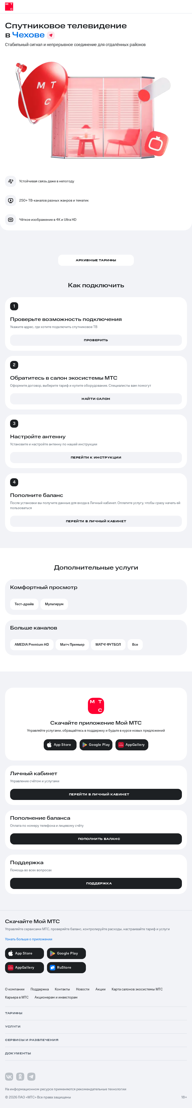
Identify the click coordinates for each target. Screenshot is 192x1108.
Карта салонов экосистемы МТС (137, 989)
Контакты (62, 989)
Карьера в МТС (17, 997)
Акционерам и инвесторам (56, 997)
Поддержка (40, 989)
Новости (82, 989)
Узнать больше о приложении (28, 939)
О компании (15, 989)
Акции (100, 989)
